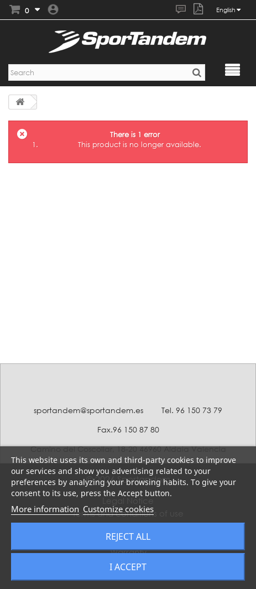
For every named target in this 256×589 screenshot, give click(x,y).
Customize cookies (118, 508)
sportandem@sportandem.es (88, 410)
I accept (128, 567)
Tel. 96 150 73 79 (191, 410)
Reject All (128, 536)
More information (45, 508)
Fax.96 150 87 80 (128, 429)
